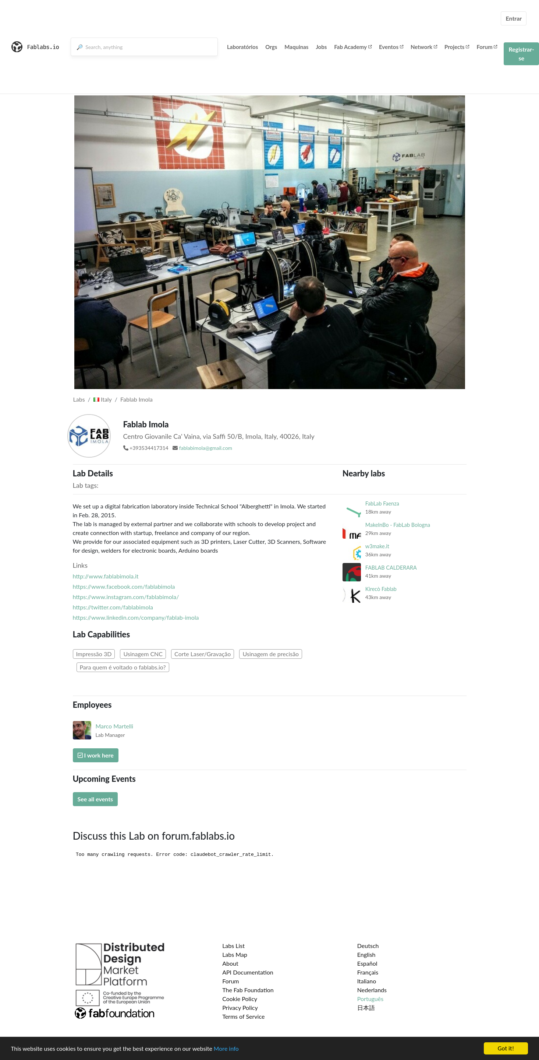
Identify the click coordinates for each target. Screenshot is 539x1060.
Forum (486, 46)
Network (424, 46)
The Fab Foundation (248, 989)
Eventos (391, 46)
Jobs (321, 46)
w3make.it (377, 546)
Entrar (514, 18)
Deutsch (368, 945)
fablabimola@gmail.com (205, 448)
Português (370, 998)
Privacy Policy (240, 1007)
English (366, 954)
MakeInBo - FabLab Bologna (397, 525)
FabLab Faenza (382, 503)
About (230, 963)
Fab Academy (353, 46)
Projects (456, 46)
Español (367, 963)
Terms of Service (243, 1016)
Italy (102, 399)
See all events (95, 798)
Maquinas (296, 46)
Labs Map (234, 954)
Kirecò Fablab (381, 589)
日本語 (366, 1007)
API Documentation (247, 972)
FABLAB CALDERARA (391, 567)
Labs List (233, 945)
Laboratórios (242, 46)
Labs (79, 399)
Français (367, 972)
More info (226, 1049)
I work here (96, 755)
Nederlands (372, 989)
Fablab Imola (136, 399)
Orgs (271, 46)
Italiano (366, 980)
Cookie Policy (239, 998)
